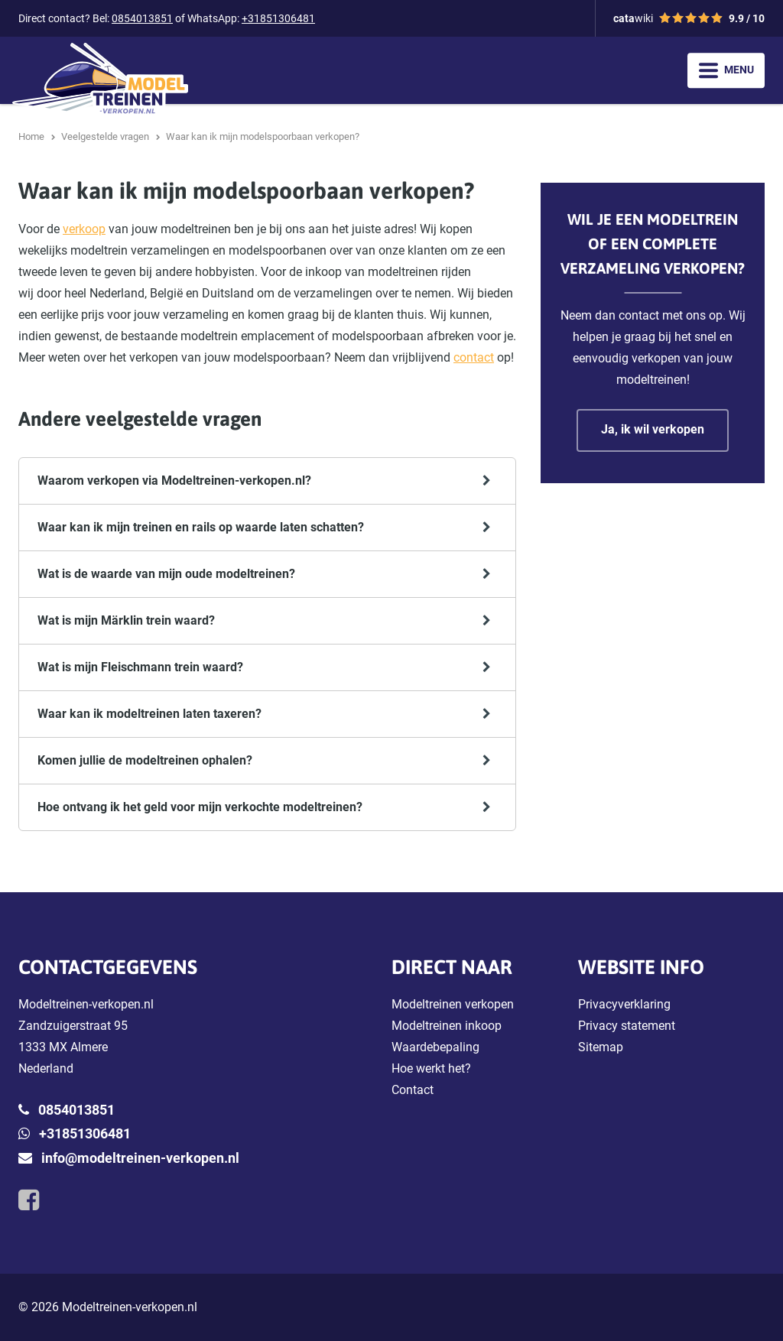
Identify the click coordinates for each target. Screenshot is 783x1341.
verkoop (84, 229)
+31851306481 (278, 18)
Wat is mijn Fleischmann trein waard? (140, 667)
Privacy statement (626, 1025)
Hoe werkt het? (431, 1068)
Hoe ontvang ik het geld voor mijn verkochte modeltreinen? (199, 807)
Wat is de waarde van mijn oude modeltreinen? (166, 574)
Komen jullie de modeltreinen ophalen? (144, 760)
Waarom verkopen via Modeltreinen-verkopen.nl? (174, 480)
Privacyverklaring (624, 1004)
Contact (413, 1090)
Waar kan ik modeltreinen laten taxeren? (149, 713)
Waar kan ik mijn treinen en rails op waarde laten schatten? (200, 527)
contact (473, 357)
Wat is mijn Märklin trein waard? (126, 620)
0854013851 (142, 18)
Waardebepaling (435, 1047)
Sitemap (600, 1047)
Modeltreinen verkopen (453, 1004)
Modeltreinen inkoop (447, 1025)
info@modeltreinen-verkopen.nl (140, 1158)
